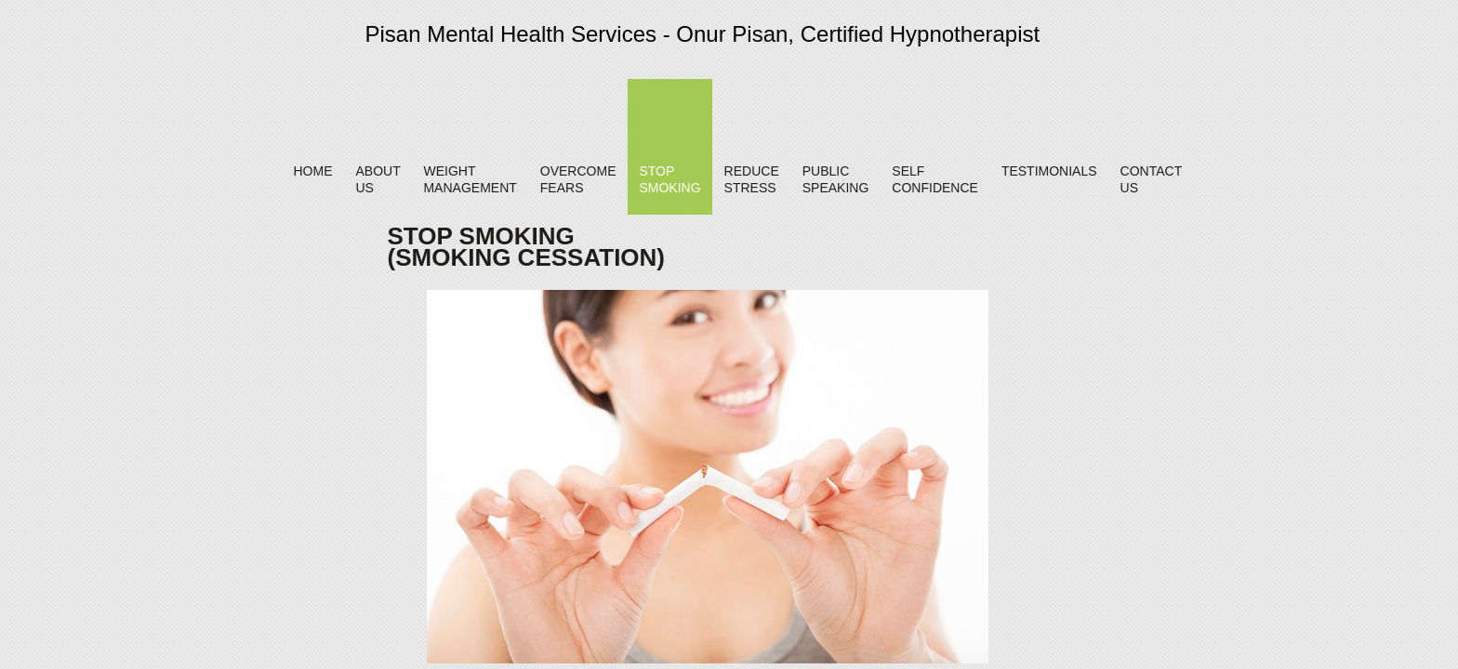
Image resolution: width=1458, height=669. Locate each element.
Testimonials (1049, 171)
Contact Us (1151, 179)
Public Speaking (835, 179)
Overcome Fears (578, 179)
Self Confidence (935, 179)
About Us (377, 179)
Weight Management (469, 179)
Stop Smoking (669, 179)
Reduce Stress (751, 179)
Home (312, 171)
